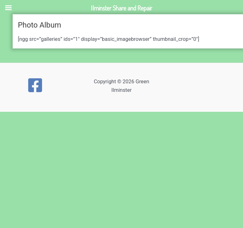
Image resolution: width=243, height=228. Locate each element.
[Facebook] (35, 85)
